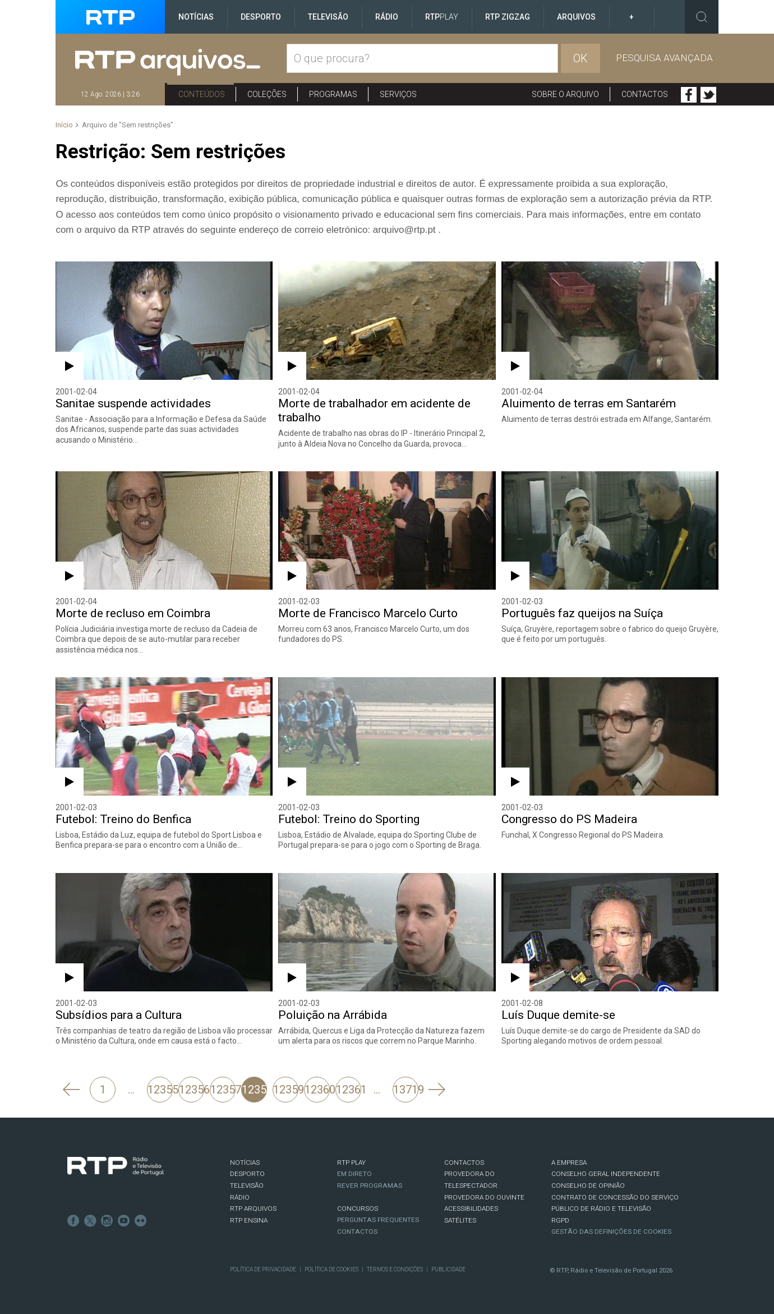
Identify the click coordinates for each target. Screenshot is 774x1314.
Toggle (701, 17)
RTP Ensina (249, 1220)
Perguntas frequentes (378, 1220)
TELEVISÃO (247, 1185)
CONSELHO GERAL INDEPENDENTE (605, 1174)
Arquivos (576, 16)
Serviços (398, 94)
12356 (191, 1089)
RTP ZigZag (507, 16)
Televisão (328, 16)
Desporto (261, 16)
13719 (405, 1089)
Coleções (267, 94)
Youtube (124, 1221)
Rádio (386, 16)
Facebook (689, 95)
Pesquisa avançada (664, 57)
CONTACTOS (464, 1162)
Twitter (708, 95)
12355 (160, 1089)
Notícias (196, 16)
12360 (317, 1089)
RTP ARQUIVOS (253, 1208)
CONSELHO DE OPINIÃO (588, 1185)
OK (580, 58)
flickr (141, 1221)
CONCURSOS (357, 1208)
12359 (285, 1089)
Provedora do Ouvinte (484, 1197)
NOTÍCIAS (245, 1162)
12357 (223, 1089)
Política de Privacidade (263, 1269)
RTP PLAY (351, 1162)
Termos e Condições (395, 1269)
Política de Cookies (331, 1269)
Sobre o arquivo (565, 94)
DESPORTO (247, 1174)
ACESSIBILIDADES (471, 1208)
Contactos (644, 94)
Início (64, 125)
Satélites (460, 1220)
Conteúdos (201, 94)
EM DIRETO (354, 1174)
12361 (348, 1089)
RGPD (560, 1220)
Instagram (107, 1221)
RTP (441, 16)
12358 (254, 1089)
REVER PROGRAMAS (369, 1185)
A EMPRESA (569, 1162)
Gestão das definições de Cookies (611, 1231)
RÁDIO (240, 1197)
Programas (333, 94)
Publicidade (448, 1269)
